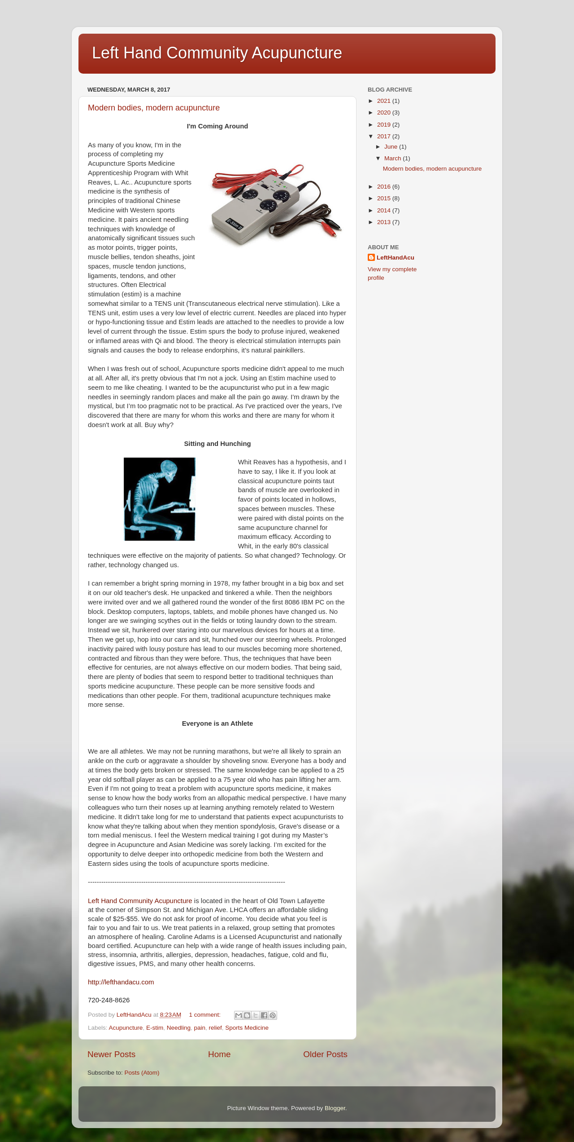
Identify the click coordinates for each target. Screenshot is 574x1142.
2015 (384, 198)
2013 (384, 222)
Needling (179, 1027)
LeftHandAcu (395, 257)
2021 (384, 100)
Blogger (335, 1108)
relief (215, 1027)
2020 (384, 112)
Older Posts (325, 1054)
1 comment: (205, 1014)
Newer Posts (111, 1054)
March (393, 158)
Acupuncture (126, 1027)
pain (199, 1027)
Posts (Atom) (142, 1072)
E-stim (154, 1027)
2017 (384, 136)
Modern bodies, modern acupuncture (154, 107)
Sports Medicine (247, 1027)
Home (219, 1054)
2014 (384, 210)
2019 (384, 124)
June (391, 146)
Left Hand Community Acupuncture (217, 53)
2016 (384, 186)
